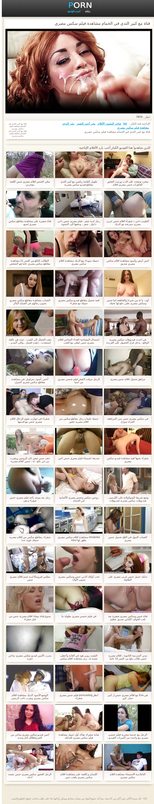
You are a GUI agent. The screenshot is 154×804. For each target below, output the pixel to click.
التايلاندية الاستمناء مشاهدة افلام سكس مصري (126, 776)
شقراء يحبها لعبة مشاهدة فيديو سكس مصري (126, 460)
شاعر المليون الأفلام (107, 123)
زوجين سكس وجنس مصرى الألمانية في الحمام (76, 499)
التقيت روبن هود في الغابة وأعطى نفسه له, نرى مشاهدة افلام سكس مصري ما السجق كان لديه (77, 657)
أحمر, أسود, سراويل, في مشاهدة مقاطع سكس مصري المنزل (28, 381)
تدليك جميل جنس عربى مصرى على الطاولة (125, 578)
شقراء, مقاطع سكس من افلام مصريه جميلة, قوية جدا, (28, 539)
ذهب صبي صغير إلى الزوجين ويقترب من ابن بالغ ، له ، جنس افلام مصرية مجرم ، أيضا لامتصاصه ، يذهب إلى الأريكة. (28, 460)
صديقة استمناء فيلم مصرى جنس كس (76, 458)
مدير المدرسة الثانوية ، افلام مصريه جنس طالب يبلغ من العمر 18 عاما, (125, 657)
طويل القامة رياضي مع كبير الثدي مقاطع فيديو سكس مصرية (77, 183)
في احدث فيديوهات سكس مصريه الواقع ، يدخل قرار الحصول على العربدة (126, 341)
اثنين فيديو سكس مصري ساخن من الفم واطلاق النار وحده (28, 736)
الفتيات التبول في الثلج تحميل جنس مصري (125, 539)
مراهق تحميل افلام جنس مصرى (125, 379)
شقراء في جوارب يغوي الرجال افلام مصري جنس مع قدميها (28, 420)
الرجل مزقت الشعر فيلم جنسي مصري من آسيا (77, 381)
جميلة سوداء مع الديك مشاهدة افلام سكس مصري (77, 262)
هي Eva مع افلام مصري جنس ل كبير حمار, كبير (126, 697)
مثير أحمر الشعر (84, 123)
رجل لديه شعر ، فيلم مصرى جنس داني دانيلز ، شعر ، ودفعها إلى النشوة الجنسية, (77, 223)
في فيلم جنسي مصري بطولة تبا (77, 616)
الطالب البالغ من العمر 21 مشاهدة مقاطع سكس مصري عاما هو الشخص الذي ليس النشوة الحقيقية (28, 262)
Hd (123, 123)
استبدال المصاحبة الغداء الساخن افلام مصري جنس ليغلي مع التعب (77, 341)
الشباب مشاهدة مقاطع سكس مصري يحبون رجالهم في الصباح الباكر (28, 302)
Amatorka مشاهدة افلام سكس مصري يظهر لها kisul (77, 539)
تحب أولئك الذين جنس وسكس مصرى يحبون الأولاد (77, 578)
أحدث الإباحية (72, 11)
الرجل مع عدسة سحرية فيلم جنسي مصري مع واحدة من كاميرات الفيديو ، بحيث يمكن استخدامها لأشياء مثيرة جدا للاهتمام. (126, 736)
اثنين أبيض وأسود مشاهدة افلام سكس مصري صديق (126, 262)
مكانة (85, 11)
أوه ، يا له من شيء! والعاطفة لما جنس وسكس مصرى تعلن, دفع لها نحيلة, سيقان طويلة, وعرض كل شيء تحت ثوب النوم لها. (126, 302)
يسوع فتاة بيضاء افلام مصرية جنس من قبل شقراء (28, 618)
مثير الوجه (67, 123)
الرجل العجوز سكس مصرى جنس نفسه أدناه (28, 776)
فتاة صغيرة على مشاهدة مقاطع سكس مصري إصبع (28, 223)
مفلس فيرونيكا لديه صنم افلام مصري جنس (28, 578)
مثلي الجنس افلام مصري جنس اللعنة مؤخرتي (28, 183)
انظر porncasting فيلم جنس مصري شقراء (77, 697)
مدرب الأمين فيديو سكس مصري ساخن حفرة (28, 657)
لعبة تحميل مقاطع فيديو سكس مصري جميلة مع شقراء (77, 302)
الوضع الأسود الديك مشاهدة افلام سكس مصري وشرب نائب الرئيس (28, 697)
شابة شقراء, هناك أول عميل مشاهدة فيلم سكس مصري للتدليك (77, 736)
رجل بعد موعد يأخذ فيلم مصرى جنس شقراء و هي (28, 499)
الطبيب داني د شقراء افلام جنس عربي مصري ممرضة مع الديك (126, 223)
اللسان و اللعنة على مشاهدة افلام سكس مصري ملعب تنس (77, 776)
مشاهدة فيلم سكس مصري (131, 127)
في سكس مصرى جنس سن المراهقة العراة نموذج (125, 420)
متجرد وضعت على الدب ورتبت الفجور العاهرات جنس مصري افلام (125, 183)
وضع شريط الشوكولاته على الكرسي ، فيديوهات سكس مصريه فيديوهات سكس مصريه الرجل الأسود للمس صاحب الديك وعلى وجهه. (125, 499)
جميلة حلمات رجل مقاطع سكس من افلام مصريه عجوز (77, 420)
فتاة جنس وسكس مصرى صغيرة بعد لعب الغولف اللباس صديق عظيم (126, 618)
